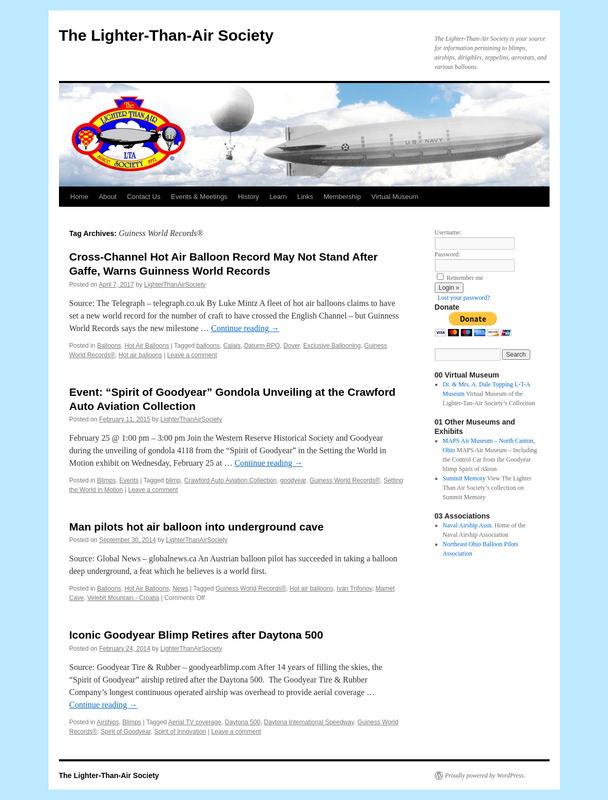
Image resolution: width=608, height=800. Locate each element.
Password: (447, 254)
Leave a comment (192, 355)
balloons (208, 345)
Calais (232, 345)
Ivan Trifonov (354, 588)
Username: (448, 232)
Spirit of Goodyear (126, 731)
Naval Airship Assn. (468, 525)
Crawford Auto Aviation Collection (230, 480)
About (107, 197)
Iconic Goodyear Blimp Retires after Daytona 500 (196, 635)
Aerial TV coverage (194, 722)
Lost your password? (464, 297)
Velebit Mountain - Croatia (123, 598)
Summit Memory (464, 478)
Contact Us (143, 197)
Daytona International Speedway (309, 722)
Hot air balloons (140, 355)
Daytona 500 (242, 722)
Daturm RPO (262, 345)
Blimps (106, 480)
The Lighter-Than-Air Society (166, 35)
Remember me (465, 277)
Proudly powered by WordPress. (485, 775)
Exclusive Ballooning (332, 345)
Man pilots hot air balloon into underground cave (196, 527)
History (248, 197)
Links (305, 197)
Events (129, 480)
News (180, 588)
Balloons (109, 345)
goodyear (293, 480)
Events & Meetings (199, 197)
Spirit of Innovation (180, 731)
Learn (278, 197)
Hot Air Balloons (147, 345)
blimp (173, 480)
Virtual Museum (394, 197)
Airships (108, 722)
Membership (342, 197)
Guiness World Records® (344, 480)
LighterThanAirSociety (175, 284)
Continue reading (245, 328)
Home (79, 197)
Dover (291, 345)
